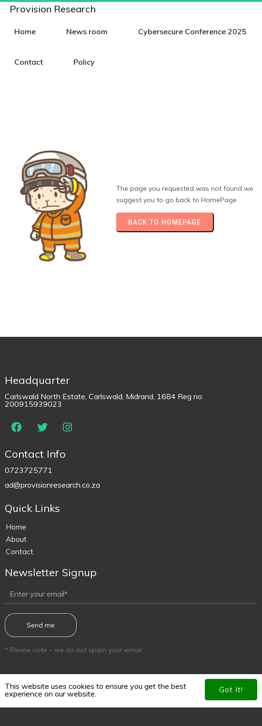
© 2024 (131, 702)
